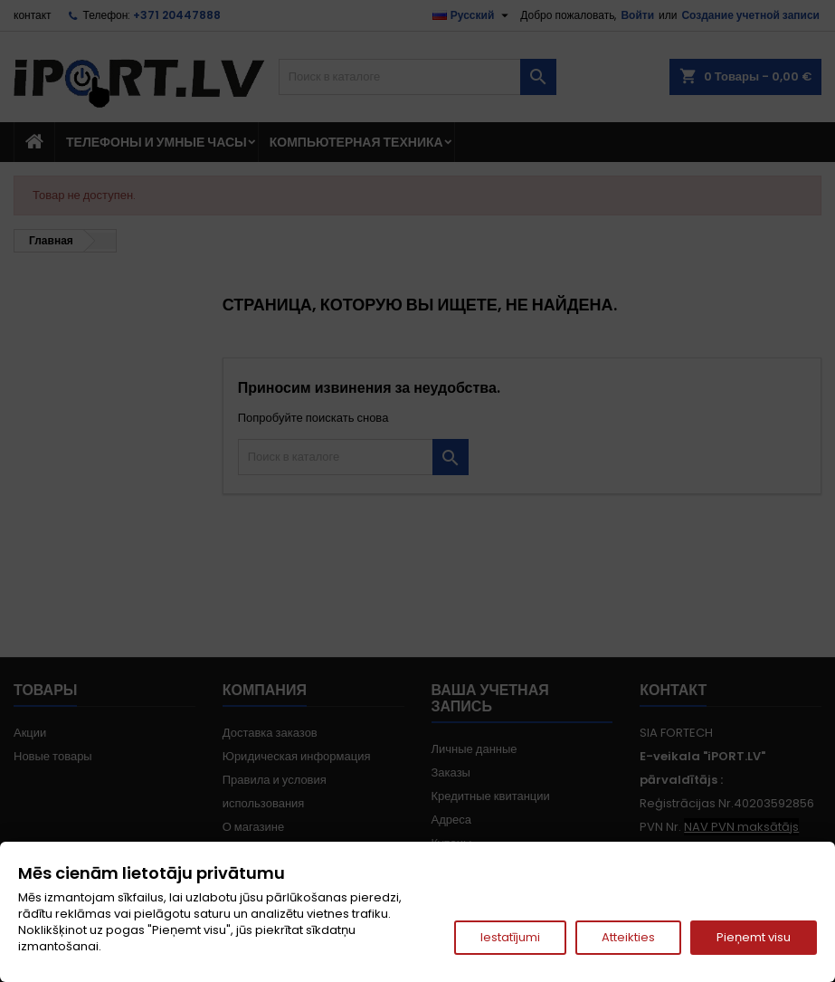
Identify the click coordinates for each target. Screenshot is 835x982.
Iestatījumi (510, 937)
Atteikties (628, 937)
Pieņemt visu (753, 937)
